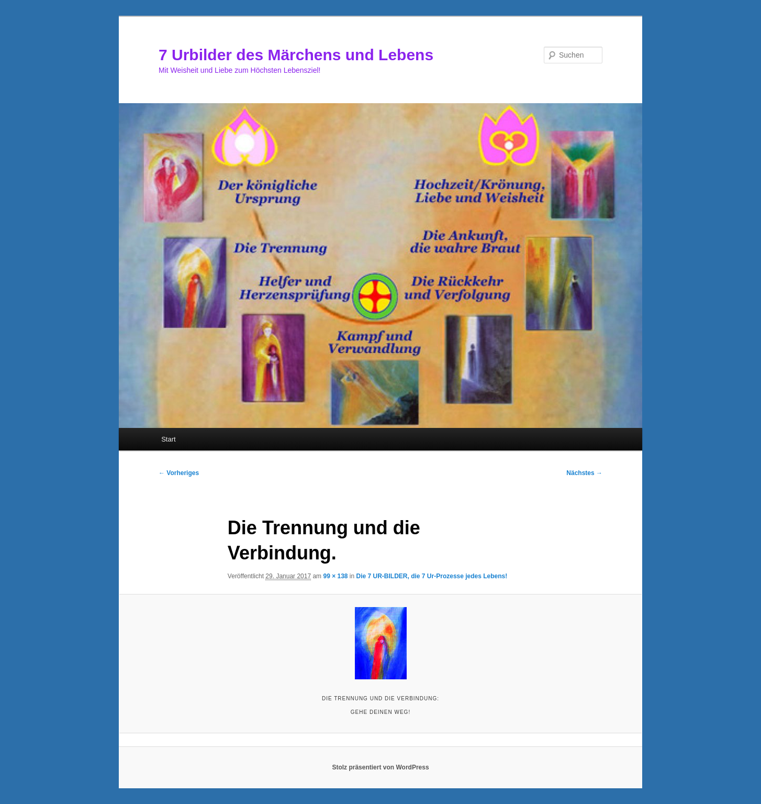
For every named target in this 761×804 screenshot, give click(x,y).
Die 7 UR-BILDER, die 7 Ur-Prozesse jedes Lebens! (432, 576)
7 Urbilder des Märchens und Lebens (296, 54)
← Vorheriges (179, 473)
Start (168, 439)
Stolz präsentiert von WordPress (380, 767)
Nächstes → (584, 473)
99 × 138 (335, 576)
